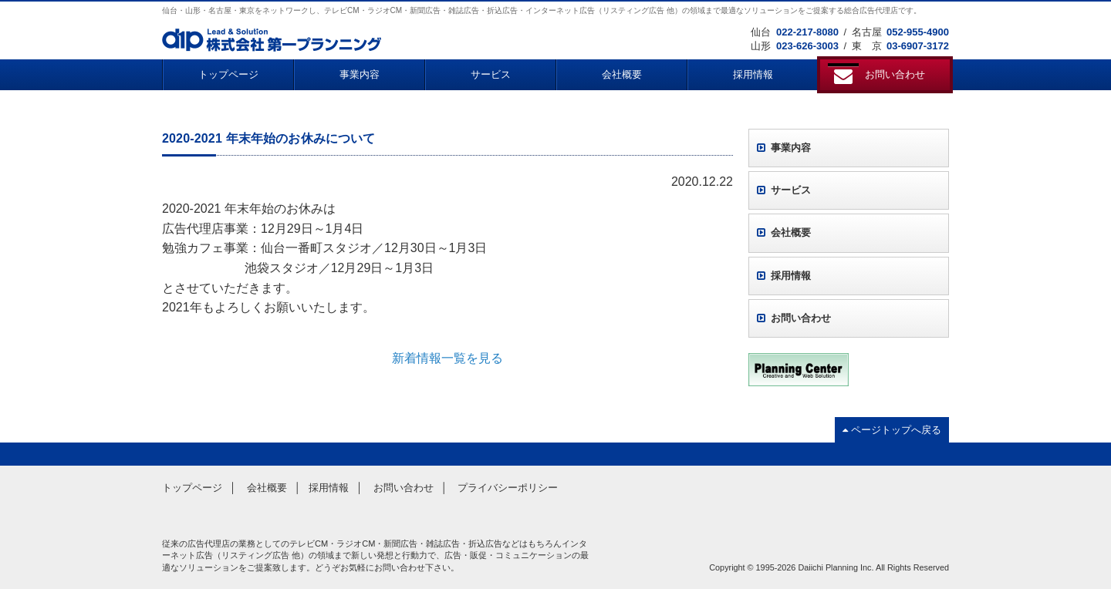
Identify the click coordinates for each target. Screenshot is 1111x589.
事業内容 (359, 74)
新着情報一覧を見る (447, 358)
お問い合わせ (794, 318)
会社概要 (622, 74)
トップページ (228, 74)
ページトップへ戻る (892, 430)
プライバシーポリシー (508, 487)
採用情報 (753, 74)
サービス (491, 74)
